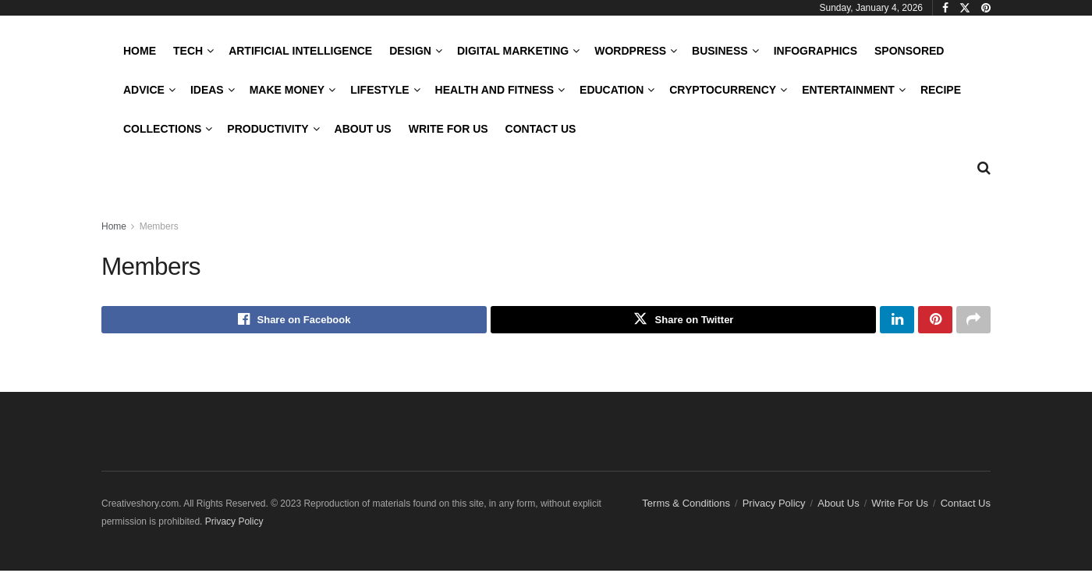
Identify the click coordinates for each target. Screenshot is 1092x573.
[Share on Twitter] (683, 321)
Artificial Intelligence (300, 50)
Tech (188, 50)
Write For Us (448, 129)
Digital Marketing (513, 50)
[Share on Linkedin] (897, 321)
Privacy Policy (774, 505)
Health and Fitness (494, 90)
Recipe (940, 90)
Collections (162, 129)
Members (159, 226)
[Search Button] (984, 167)
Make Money (287, 90)
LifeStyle (379, 90)
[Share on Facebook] (294, 321)
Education (612, 90)
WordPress (630, 50)
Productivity (267, 129)
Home (139, 50)
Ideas (207, 90)
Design (410, 50)
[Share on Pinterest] (935, 321)
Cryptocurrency (722, 90)
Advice (144, 90)
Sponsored (909, 50)
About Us (363, 129)
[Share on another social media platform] (973, 321)
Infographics (815, 50)
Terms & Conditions (686, 505)
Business (720, 50)
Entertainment (848, 90)
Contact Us (540, 129)
